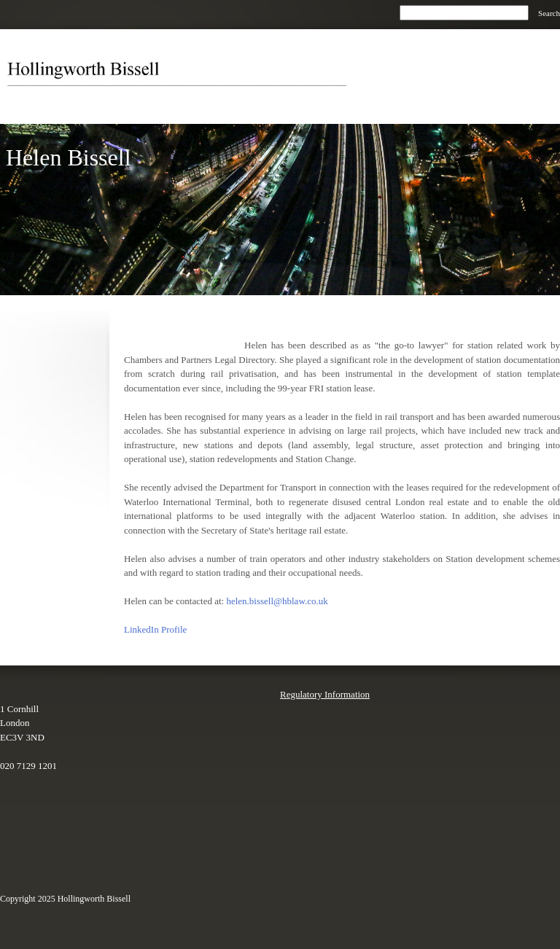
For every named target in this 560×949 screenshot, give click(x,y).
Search (549, 13)
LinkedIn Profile (155, 629)
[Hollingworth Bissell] (182, 76)
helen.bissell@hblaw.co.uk (276, 600)
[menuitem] (499, 105)
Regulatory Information (325, 694)
